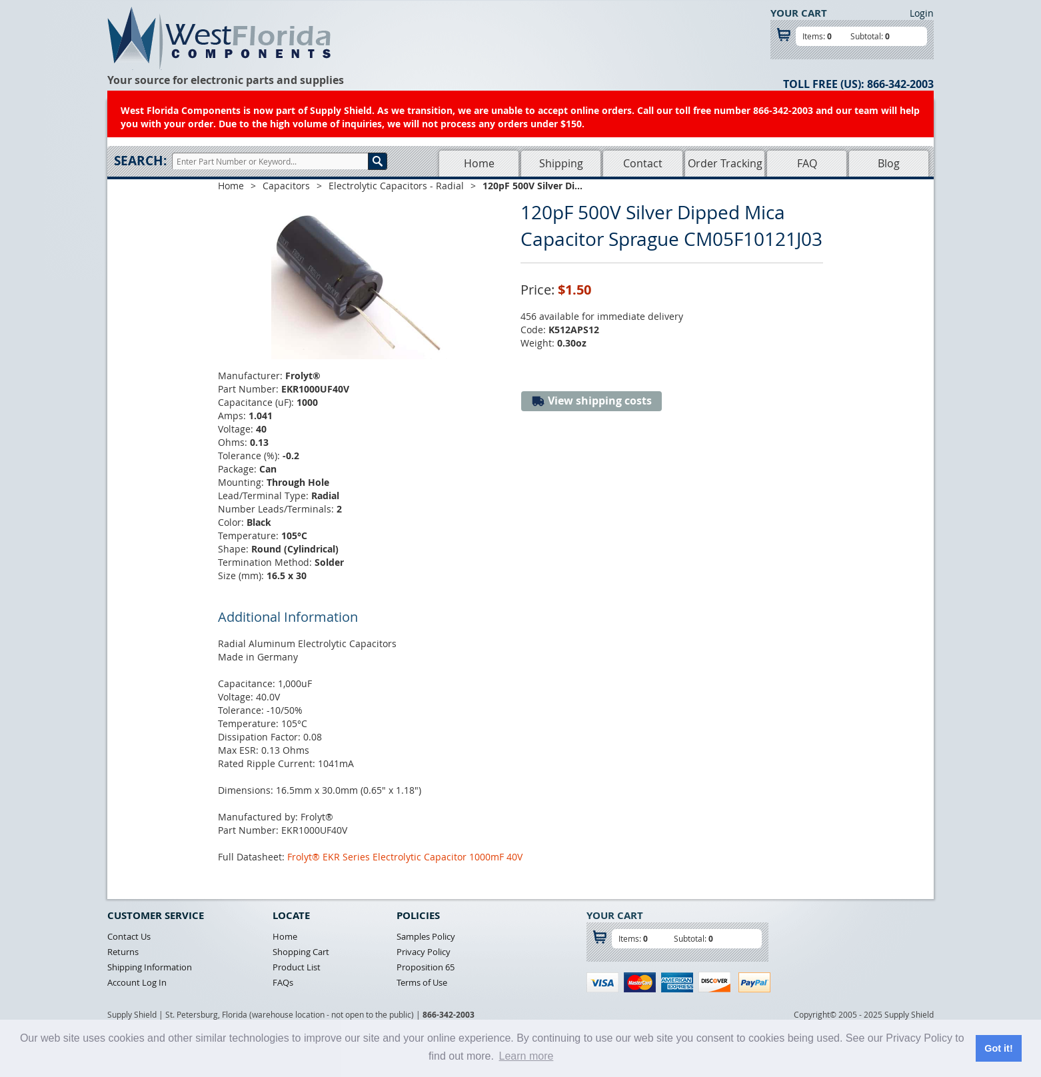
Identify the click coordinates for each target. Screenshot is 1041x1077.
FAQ (807, 163)
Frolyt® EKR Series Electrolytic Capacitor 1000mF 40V (404, 856)
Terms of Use (422, 982)
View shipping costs (591, 401)
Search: (140, 161)
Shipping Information (149, 967)
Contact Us (129, 936)
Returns (123, 952)
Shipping (561, 163)
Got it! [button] (998, 1048)
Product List (297, 967)
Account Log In (137, 982)
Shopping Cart (301, 952)
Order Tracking (725, 163)
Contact (642, 163)
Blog (889, 163)
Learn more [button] (526, 1056)
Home (479, 163)
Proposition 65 (426, 967)
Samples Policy (426, 936)
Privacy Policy (424, 952)
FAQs (283, 982)
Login (922, 13)
